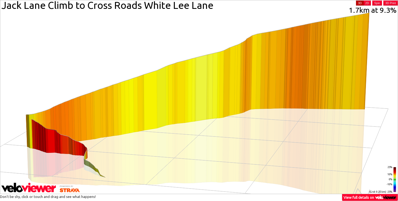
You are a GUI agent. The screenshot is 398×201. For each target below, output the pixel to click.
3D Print (390, 3)
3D (360, 3)
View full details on (370, 197)
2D (367, 3)
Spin (377, 3)
